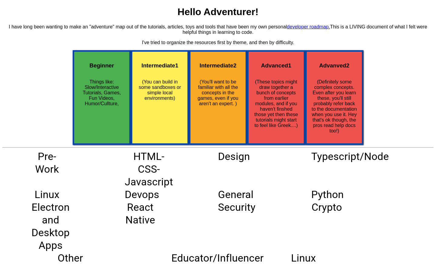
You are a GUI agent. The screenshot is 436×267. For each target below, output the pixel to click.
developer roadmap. (308, 26)
